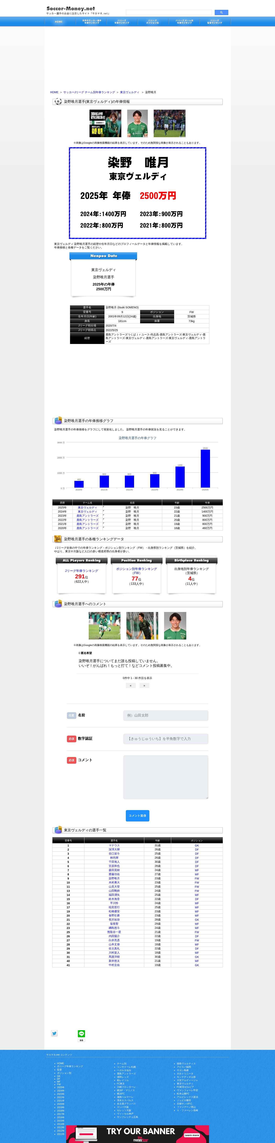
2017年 (61, 1114)
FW (197, 878)
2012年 (61, 1130)
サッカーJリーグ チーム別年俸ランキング (89, 92)
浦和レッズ (123, 1077)
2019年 (61, 1107)
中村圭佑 (114, 965)
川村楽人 (114, 952)
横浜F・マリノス (126, 1090)
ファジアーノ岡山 (186, 1107)
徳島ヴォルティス (186, 1063)
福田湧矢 (114, 894)
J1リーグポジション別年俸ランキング (152, 22)
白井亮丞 (114, 940)
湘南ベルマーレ (125, 1097)
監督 (59, 1069)
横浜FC (121, 1093)
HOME (54, 92)
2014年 (61, 1124)
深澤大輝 (114, 849)
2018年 (61, 1110)
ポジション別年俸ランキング (136, 569)
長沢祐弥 (114, 919)
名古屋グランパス (126, 1103)
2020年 (61, 1104)
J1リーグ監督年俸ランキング (215, 22)
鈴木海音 (114, 898)
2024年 (61, 1090)
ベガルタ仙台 (124, 1070)
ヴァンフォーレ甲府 (187, 1090)
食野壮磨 (114, 915)
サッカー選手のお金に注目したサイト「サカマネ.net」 (59, 22)
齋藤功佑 (114, 874)
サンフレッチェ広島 (127, 1117)
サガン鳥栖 (183, 1070)
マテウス (114, 845)
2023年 (61, 1094)
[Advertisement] (137, 57)
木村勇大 (114, 882)
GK (197, 845)
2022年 (61, 1097)
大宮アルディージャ (187, 1080)
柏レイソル (123, 1080)
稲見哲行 (114, 907)
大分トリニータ (185, 1073)
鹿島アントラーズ (88, 515)
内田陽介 (114, 936)
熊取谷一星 (114, 932)
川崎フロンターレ (126, 1087)
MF (197, 870)
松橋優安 (114, 911)
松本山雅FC (183, 1093)
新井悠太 (114, 960)
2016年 (61, 1117)
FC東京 (121, 1083)
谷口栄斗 (114, 853)
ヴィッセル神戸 (125, 1113)
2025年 (61, 1087)
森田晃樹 (114, 870)
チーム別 (121, 1063)
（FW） (136, 573)
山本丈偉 (114, 944)
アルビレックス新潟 (187, 1097)
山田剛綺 (114, 890)
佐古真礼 (114, 948)
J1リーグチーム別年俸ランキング (183, 22)
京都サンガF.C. (185, 1103)
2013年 (61, 1127)
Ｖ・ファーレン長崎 (187, 1110)
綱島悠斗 (114, 927)
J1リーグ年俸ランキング (70, 1066)
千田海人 (114, 861)
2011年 (61, 1134)
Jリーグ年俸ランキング (81, 570)
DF (197, 849)
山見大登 (114, 886)
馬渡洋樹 (114, 956)
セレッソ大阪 (124, 1110)
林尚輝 (114, 857)
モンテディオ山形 (186, 1077)
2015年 (61, 1120)
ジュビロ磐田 (184, 1100)
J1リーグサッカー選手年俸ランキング (121, 22)
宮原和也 (114, 865)
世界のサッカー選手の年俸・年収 (90, 22)
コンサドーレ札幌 (126, 1067)
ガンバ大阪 (123, 1107)
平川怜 (114, 903)
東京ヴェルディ (129, 92)
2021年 (61, 1100)
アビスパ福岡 (184, 1067)
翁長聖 (114, 923)
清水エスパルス (125, 1100)
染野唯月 (114, 878)
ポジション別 (64, 1073)
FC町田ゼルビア (185, 1087)
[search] (168, 12)
